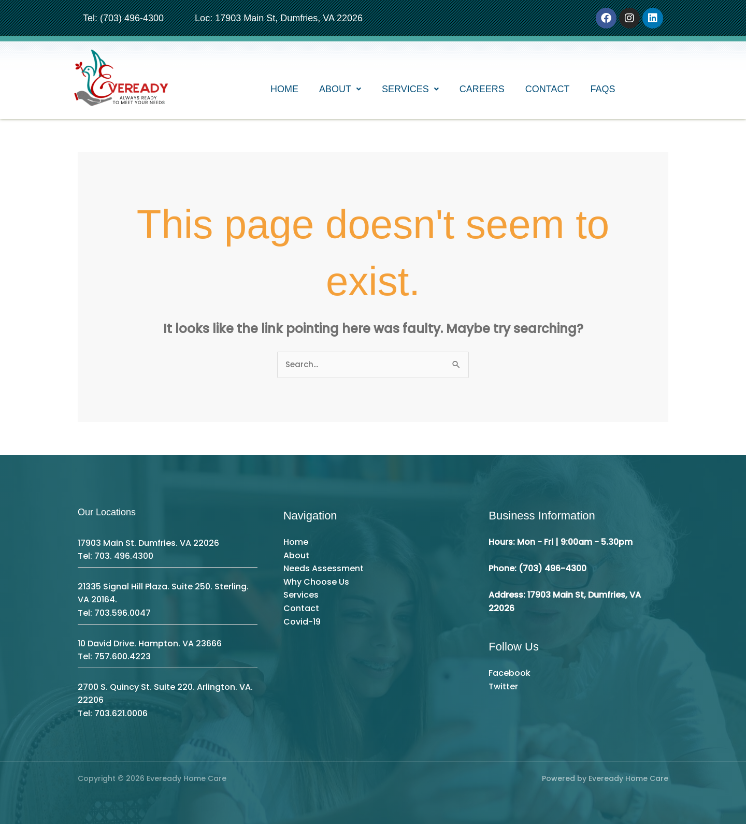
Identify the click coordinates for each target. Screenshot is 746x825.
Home (284, 90)
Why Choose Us (316, 582)
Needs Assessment (323, 569)
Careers (482, 90)
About (340, 90)
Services (410, 90)
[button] (340, 91)
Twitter (503, 687)
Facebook (509, 674)
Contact (547, 90)
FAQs (603, 90)
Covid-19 (302, 622)
